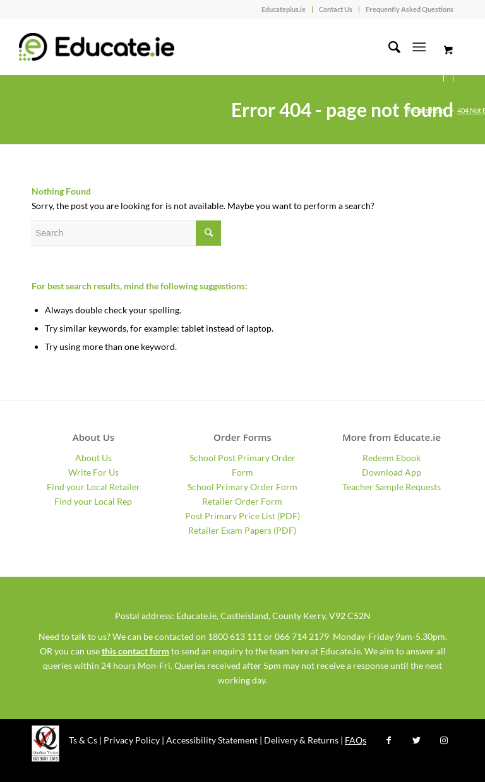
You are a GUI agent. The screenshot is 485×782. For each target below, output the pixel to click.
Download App (391, 472)
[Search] (388, 46)
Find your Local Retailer (93, 486)
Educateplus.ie (283, 9)
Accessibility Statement (212, 740)
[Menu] (419, 47)
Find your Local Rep (93, 501)
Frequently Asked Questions (409, 9)
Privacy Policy (132, 740)
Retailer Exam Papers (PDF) (242, 530)
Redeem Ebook (391, 457)
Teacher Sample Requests (391, 486)
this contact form (135, 651)
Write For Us (93, 472)
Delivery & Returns (301, 740)
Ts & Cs (83, 740)
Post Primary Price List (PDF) (242, 515)
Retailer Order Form (242, 501)
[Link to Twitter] (416, 740)
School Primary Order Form (242, 486)
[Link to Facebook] (388, 740)
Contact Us (335, 9)
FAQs (355, 740)
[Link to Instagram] (443, 740)
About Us (93, 457)
